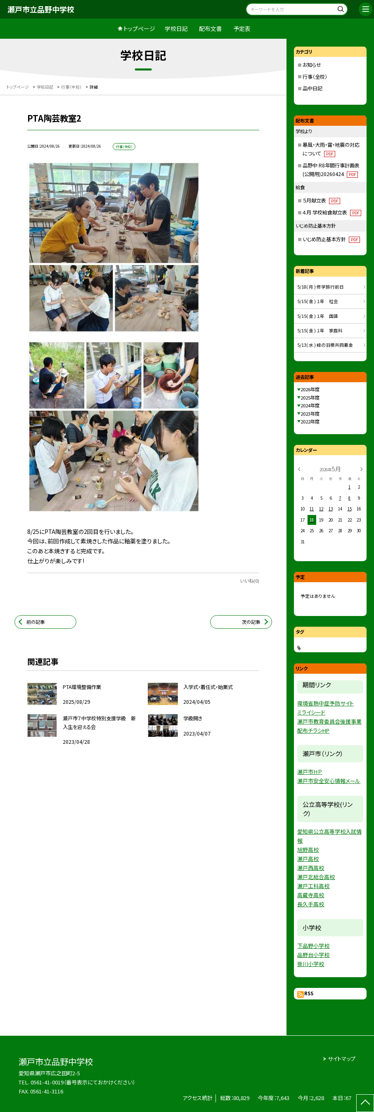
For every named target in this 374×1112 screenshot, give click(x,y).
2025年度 (310, 397)
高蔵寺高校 (310, 895)
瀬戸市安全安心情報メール (328, 781)
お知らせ (312, 64)
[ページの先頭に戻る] (365, 1103)
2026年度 (310, 389)
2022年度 (310, 421)
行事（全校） (315, 76)
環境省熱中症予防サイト (325, 703)
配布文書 (210, 28)
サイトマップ (341, 1059)
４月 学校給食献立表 (332, 212)
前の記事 (35, 621)
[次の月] (361, 469)
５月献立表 (321, 200)
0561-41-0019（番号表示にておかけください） (83, 1082)
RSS (308, 993)
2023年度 (310, 413)
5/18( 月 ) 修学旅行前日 (320, 287)
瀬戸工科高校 (313, 886)
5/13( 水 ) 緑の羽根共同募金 (325, 345)
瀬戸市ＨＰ (309, 772)
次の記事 (251, 621)
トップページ (139, 28)
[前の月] (299, 469)
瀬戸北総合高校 (316, 877)
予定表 (242, 28)
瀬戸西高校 (310, 868)
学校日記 (176, 28)
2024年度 (310, 405)
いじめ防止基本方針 (331, 239)
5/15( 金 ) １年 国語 (317, 316)
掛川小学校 (310, 964)
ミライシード (311, 712)
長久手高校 (310, 904)
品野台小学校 (313, 955)
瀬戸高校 (308, 859)
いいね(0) (249, 580)
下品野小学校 (313, 946)
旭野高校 (308, 849)
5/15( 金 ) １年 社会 (317, 301)
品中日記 (312, 88)
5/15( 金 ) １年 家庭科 (320, 330)
